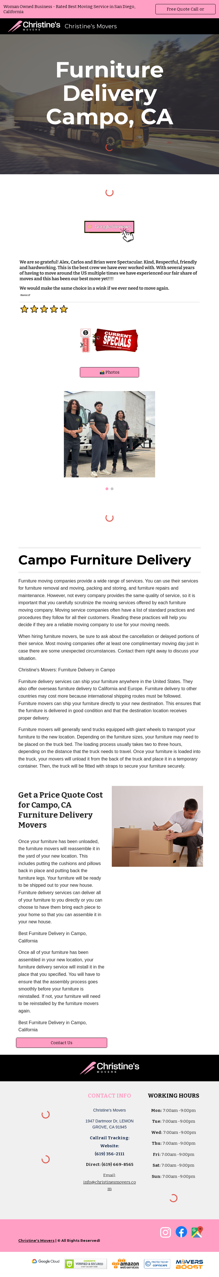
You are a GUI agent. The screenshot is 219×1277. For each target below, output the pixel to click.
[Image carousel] (109, 440)
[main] (109, 93)
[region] (109, 9)
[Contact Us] (61, 1042)
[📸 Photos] (109, 372)
